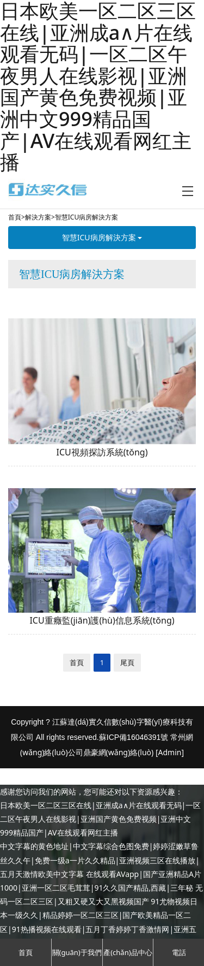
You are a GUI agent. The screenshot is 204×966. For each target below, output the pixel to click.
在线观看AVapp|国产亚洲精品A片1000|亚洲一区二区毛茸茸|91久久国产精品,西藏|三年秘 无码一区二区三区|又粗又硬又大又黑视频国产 (101, 887)
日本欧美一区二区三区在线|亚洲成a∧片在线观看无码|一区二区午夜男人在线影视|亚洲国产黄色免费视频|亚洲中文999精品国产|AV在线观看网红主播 (100, 819)
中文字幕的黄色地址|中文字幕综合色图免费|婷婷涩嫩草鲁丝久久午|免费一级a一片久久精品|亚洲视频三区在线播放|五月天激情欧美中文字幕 (100, 860)
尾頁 (127, 662)
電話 (179, 952)
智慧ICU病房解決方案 (86, 217)
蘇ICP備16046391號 (134, 737)
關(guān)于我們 (77, 952)
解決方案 (38, 217)
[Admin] (170, 752)
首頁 (14, 217)
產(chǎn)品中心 (127, 952)
